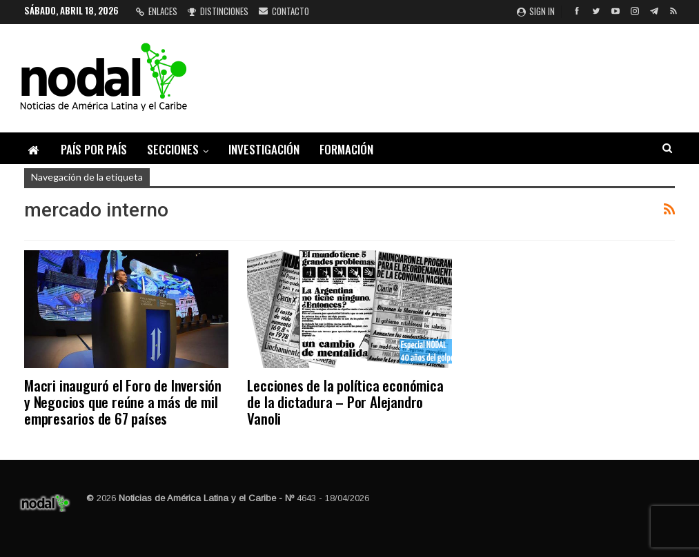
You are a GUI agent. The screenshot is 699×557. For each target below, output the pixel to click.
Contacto (284, 11)
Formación (346, 149)
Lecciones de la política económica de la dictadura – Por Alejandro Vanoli (345, 401)
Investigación (263, 149)
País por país (94, 149)
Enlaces (156, 11)
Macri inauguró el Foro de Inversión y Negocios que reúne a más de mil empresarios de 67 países (122, 401)
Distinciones (218, 11)
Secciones (173, 149)
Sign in (536, 11)
